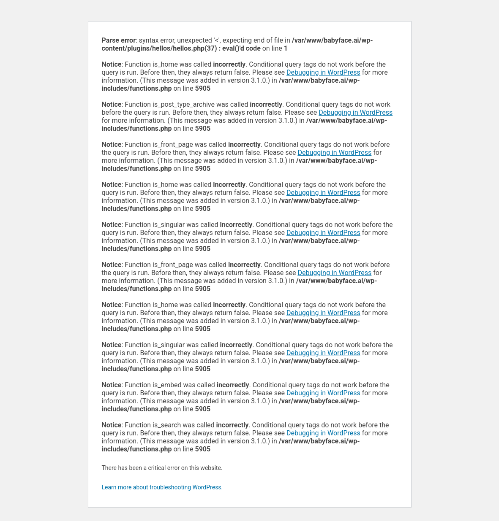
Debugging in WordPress (323, 72)
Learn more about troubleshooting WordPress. (162, 487)
